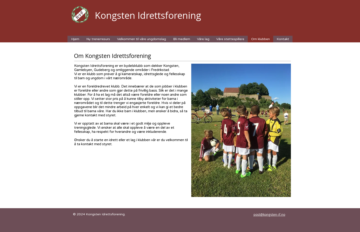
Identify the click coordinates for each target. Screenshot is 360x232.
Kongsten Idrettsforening (148, 15)
